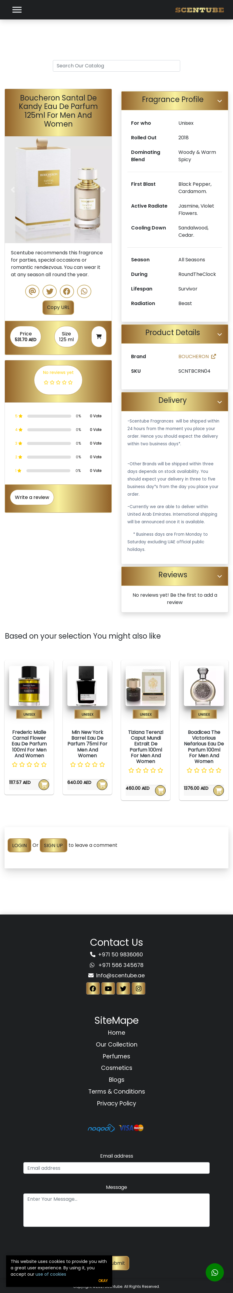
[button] (13, 189)
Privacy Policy (116, 1103)
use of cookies (50, 1274)
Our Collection (116, 1044)
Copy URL (58, 307)
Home (116, 1033)
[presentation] (116, 1244)
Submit (116, 1263)
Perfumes (116, 1056)
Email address (116, 1155)
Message (116, 1187)
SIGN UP (53, 845)
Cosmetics (116, 1068)
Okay (103, 1280)
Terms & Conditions (116, 1092)
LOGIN (19, 845)
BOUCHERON (197, 356)
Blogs (116, 1080)
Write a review (32, 497)
